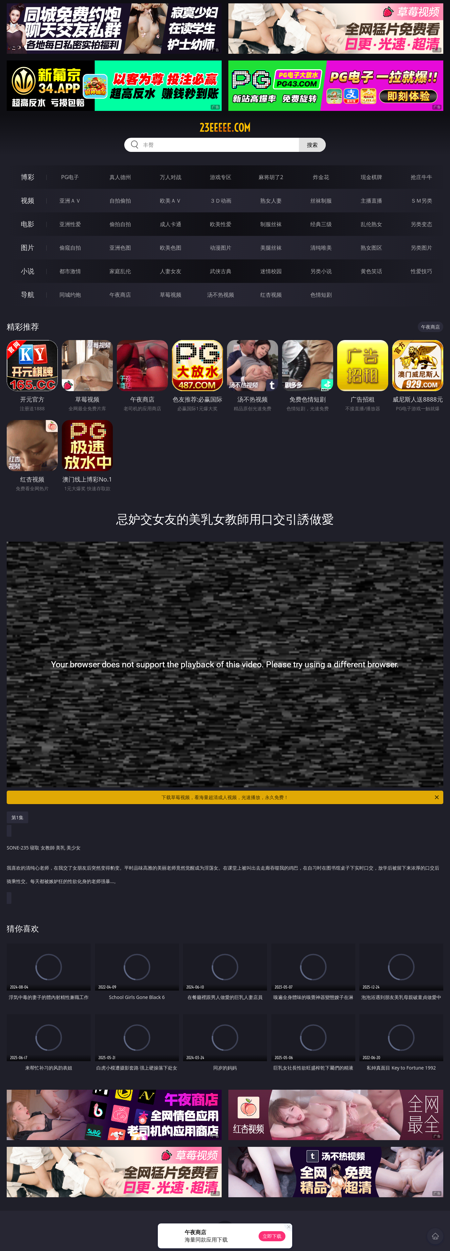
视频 (27, 200)
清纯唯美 (321, 247)
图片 (27, 247)
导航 (27, 294)
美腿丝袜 (271, 247)
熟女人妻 (271, 200)
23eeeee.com (225, 127)
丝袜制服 (321, 200)
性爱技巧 (421, 271)
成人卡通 (170, 224)
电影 (27, 223)
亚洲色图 (120, 247)
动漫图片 (220, 247)
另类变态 (421, 224)
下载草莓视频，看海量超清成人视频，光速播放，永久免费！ (301, 797)
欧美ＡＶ (170, 200)
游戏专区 (220, 177)
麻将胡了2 (271, 177)
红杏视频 (271, 294)
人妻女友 (170, 271)
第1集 (17, 817)
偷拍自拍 (120, 224)
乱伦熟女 (371, 224)
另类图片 (421, 247)
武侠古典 (220, 271)
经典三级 (321, 224)
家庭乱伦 (120, 271)
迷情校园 (271, 271)
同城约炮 (70, 294)
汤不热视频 (220, 294)
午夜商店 (120, 294)
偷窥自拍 (70, 247)
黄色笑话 (371, 271)
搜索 (312, 145)
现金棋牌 (371, 177)
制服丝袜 (271, 224)
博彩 (27, 176)
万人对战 (170, 177)
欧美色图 (170, 247)
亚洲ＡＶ (70, 200)
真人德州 (120, 177)
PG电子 (70, 177)
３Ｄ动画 (220, 200)
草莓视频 (170, 294)
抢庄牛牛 (421, 177)
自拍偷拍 (120, 200)
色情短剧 (321, 294)
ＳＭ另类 (421, 200)
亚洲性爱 (70, 224)
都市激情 (70, 271)
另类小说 (321, 271)
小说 (27, 271)
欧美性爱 (220, 224)
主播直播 (371, 200)
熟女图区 (371, 247)
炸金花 (321, 177)
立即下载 (272, 1236)
